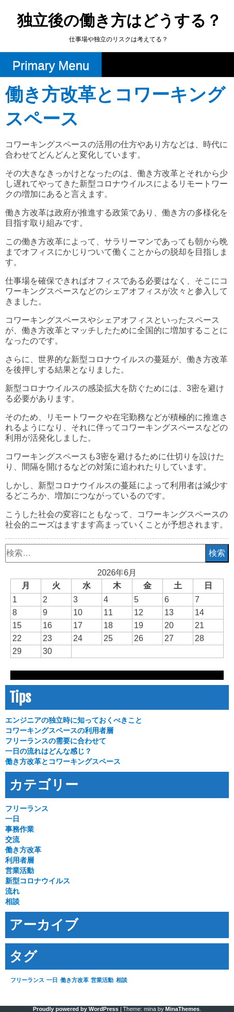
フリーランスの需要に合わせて (55, 741)
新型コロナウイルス (37, 881)
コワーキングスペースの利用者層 (59, 730)
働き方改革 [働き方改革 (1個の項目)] (74, 980)
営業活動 (19, 870)
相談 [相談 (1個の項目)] (121, 980)
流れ (12, 891)
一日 (12, 819)
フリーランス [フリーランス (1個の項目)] (27, 980)
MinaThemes (182, 1009)
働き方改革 (23, 850)
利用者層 (19, 860)
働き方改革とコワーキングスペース (63, 761)
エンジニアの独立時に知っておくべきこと (73, 720)
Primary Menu (50, 65)
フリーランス (26, 808)
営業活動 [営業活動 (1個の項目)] (102, 980)
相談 (12, 901)
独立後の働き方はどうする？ (119, 21)
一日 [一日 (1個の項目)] (52, 980)
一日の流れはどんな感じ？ (48, 751)
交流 (12, 839)
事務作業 (19, 829)
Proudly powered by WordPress (76, 1009)
